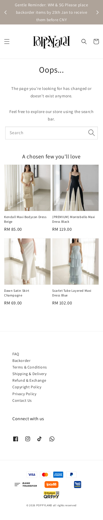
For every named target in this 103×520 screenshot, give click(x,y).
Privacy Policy (24, 393)
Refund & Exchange (29, 380)
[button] (7, 41)
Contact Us (22, 400)
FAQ (15, 353)
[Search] (91, 133)
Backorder (21, 360)
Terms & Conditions (29, 367)
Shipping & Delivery (29, 373)
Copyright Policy (26, 386)
